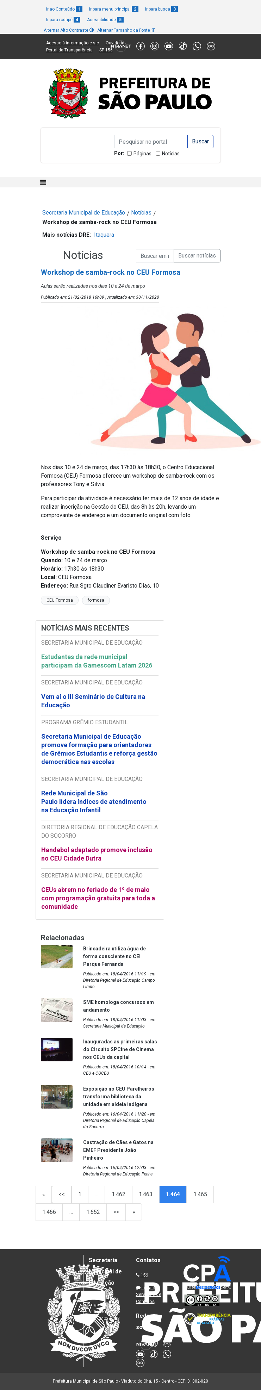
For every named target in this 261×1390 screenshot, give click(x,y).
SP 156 (106, 50)
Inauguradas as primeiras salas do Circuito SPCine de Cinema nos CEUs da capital (120, 1049)
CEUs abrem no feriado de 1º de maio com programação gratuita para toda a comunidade (98, 898)
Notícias (171, 153)
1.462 (118, 1194)
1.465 (200, 1194)
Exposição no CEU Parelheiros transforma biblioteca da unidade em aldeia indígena (118, 1096)
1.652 (93, 1212)
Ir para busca (161, 9)
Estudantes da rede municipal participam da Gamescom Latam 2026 (96, 661)
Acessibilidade (105, 20)
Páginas (142, 153)
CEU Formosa (59, 600)
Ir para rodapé (63, 20)
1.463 (146, 1194)
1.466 (49, 1212)
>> (116, 1212)
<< (61, 1194)
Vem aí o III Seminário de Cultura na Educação (93, 701)
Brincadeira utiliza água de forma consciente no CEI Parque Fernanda (114, 956)
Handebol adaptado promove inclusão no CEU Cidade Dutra (97, 854)
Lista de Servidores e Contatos (148, 1294)
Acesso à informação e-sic (72, 43)
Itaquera (104, 234)
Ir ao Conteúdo (64, 9)
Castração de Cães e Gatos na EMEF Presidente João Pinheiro (118, 1150)
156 (144, 1275)
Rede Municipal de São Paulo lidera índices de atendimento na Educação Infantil (94, 801)
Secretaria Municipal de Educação (83, 212)
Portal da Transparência (69, 50)
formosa (96, 600)
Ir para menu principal (113, 9)
